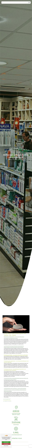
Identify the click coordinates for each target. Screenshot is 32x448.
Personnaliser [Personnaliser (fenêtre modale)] (6, 445)
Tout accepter (6, 442)
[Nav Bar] (29, 2)
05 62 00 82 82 (16, 424)
